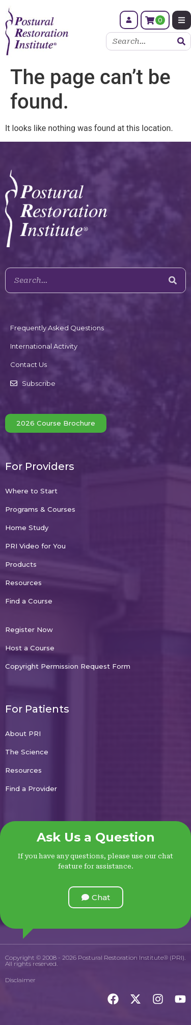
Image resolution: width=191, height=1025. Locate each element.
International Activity (43, 346)
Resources (23, 583)
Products (21, 564)
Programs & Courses (40, 509)
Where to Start (31, 491)
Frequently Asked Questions (57, 328)
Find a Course (28, 601)
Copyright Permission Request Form (67, 666)
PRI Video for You (35, 546)
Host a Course (29, 648)
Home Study (26, 527)
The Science (26, 752)
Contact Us (28, 364)
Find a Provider (31, 788)
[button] (95, 897)
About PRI (23, 733)
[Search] (181, 41)
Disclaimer (20, 980)
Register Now (29, 629)
